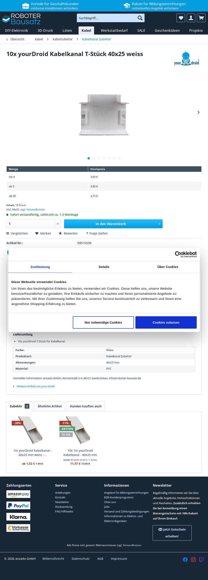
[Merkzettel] (180, 18)
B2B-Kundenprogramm (118, 497)
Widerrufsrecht (53, 559)
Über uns (110, 502)
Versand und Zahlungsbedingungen (126, 511)
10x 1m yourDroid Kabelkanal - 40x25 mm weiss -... (80, 452)
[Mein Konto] (191, 18)
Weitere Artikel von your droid (34, 386)
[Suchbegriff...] (111, 18)
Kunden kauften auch (86, 406)
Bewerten (68, 233)
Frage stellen (97, 233)
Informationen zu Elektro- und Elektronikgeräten (123, 518)
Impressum (119, 559)
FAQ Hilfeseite (64, 511)
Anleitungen (62, 493)
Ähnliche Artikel (50, 406)
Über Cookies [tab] (168, 266)
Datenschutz (81, 559)
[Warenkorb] (201, 18)
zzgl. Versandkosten (32, 209)
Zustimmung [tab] (40, 266)
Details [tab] (104, 266)
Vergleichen (17, 233)
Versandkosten (132, 545)
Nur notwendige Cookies (103, 322)
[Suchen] (140, 18)
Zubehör (19, 406)
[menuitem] (111, 18)
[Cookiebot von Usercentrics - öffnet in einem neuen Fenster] (178, 254)
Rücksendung (63, 507)
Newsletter (62, 502)
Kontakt (60, 497)
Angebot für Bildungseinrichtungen (126, 493)
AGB (100, 559)
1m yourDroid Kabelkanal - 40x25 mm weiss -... (32, 452)
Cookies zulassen (166, 322)
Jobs (107, 507)
